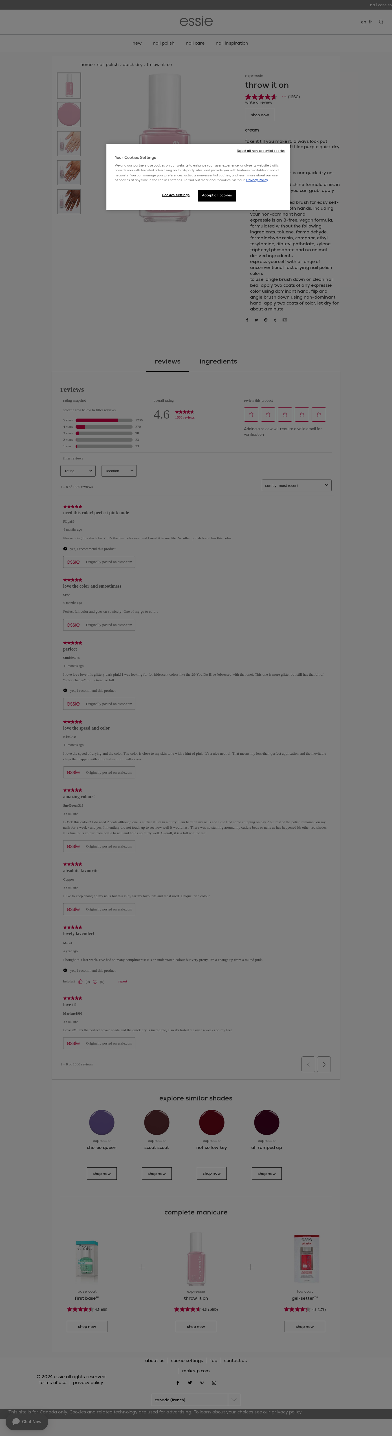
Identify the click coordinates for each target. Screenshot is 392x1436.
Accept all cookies (217, 195)
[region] (198, 177)
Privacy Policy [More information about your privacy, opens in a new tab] (257, 180)
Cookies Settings (176, 195)
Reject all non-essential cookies (261, 151)
